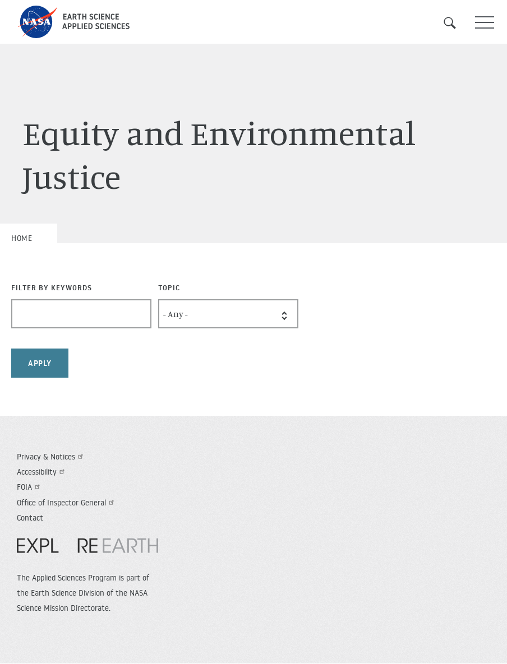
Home (21, 238)
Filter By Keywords (51, 287)
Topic (169, 287)
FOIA (30, 487)
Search (457, 23)
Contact (30, 518)
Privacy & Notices (51, 457)
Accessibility (42, 472)
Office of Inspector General (67, 503)
